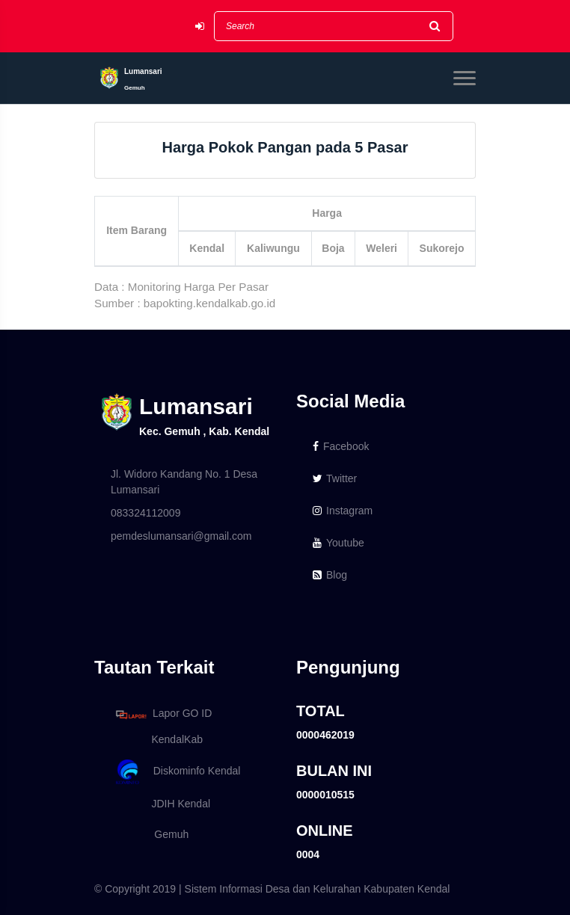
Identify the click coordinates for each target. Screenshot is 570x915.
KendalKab (157, 739)
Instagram (343, 511)
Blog (330, 575)
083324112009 (145, 513)
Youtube (338, 543)
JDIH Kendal (160, 804)
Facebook (341, 446)
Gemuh (150, 834)
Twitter (335, 478)
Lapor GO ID (163, 714)
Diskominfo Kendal (177, 772)
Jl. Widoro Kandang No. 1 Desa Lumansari (184, 482)
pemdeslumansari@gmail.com (181, 536)
